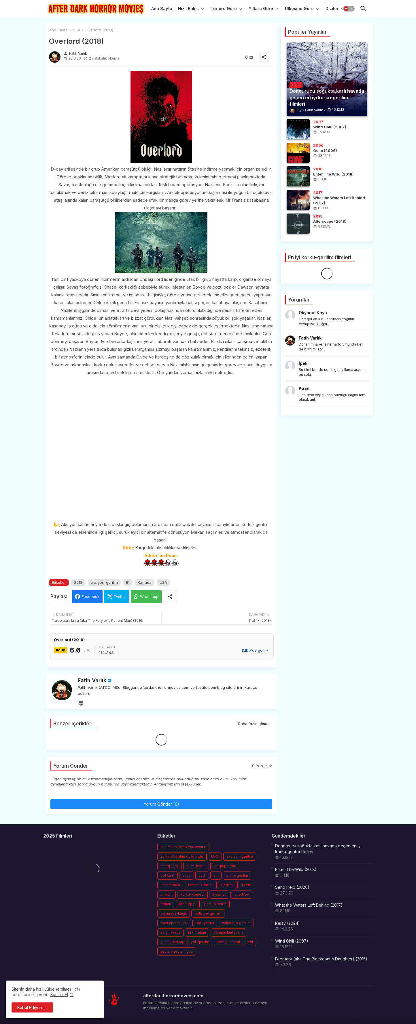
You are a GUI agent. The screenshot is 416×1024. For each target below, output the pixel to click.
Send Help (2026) (292, 887)
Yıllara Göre (261, 8)
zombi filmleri (228, 942)
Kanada (145, 582)
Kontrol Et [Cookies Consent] (59, 994)
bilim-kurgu (196, 866)
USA (76, 30)
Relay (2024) (287, 923)
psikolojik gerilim (236, 923)
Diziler (332, 8)
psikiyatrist (205, 923)
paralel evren (215, 904)
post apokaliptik (174, 923)
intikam (166, 894)
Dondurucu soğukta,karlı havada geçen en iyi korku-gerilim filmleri (318, 848)
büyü (186, 875)
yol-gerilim (200, 942)
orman (165, 904)
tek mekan (197, 932)
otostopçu (187, 904)
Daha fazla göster (254, 723)
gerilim (227, 885)
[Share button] (170, 596)
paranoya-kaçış (173, 913)
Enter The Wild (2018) (296, 869)
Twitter (120, 596)
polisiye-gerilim (207, 913)
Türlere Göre (224, 8)
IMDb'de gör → (255, 650)
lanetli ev (241, 894)
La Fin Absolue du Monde (181, 856)
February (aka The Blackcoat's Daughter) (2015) (321, 958)
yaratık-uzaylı (171, 942)
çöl (250, 942)
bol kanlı (167, 875)
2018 (78, 582)
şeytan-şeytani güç (176, 951)
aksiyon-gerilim (104, 582)
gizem (246, 885)
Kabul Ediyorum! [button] (32, 1007)
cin (215, 875)
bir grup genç (224, 866)
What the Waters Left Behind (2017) (309, 905)
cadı (202, 875)
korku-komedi (192, 894)
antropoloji (169, 866)
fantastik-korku (200, 885)
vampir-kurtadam (228, 932)
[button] (349, 9)
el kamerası (170, 885)
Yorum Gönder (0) (161, 804)
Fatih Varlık (92, 680)
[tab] (161, 10)
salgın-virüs (170, 932)
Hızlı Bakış (188, 8)
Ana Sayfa (161, 8)
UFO (215, 856)
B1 (128, 582)
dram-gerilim (237, 875)
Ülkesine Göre (299, 8)
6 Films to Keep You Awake (183, 847)
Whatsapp (149, 596)
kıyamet (219, 894)
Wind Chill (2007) (291, 941)
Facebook (90, 596)
